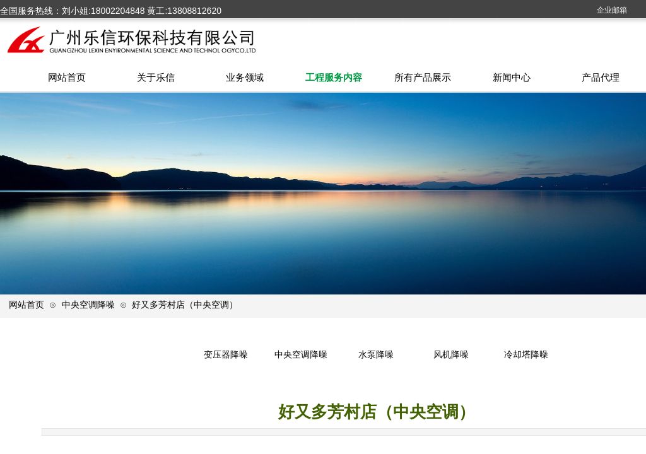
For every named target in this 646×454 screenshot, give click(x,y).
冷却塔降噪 (526, 354)
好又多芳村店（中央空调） (185, 305)
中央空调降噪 (88, 305)
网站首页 (26, 305)
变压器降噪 (226, 354)
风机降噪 (451, 354)
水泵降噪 (376, 354)
